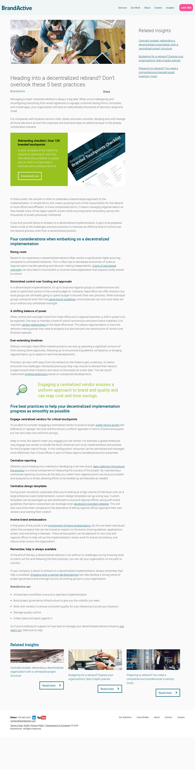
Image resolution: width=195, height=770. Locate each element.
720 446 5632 (20, 717)
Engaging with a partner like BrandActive (54, 575)
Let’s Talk (186, 7)
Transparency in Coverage (57, 725)
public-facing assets (108, 425)
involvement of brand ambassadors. (69, 525)
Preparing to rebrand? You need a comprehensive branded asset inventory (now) (158, 72)
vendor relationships (34, 324)
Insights (170, 7)
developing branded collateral (91, 504)
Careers (158, 7)
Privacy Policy (37, 725)
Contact (168, 717)
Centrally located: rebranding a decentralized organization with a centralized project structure (158, 44)
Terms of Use (16, 725)
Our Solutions (125, 717)
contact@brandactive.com (23, 720)
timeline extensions (36, 374)
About (147, 7)
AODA (27, 725)
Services (122, 7)
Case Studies (143, 717)
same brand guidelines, (62, 299)
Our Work (135, 7)
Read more (51, 685)
